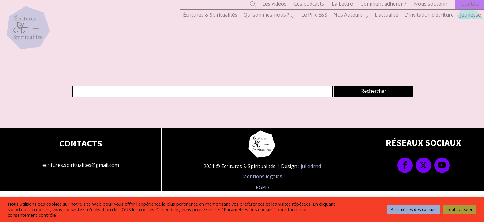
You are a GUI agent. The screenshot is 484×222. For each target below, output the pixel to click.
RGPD (262, 187)
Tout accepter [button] (460, 209)
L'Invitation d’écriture (429, 14)
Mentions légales (262, 176)
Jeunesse (470, 14)
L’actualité (386, 14)
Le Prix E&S (314, 14)
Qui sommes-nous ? (269, 15)
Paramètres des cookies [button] (413, 209)
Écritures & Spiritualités (210, 14)
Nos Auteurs (351, 15)
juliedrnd (311, 166)
